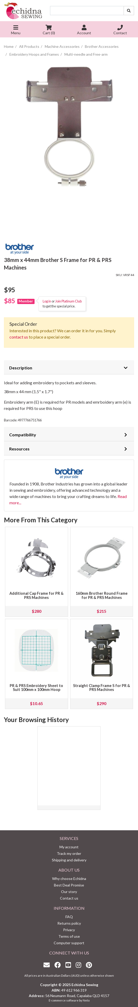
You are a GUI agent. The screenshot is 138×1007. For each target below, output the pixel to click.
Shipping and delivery (69, 860)
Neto (86, 1000)
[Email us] (47, 964)
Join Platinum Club (68, 301)
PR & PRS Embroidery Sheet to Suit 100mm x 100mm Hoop (36, 687)
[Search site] (129, 10)
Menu (15, 30)
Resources (19, 448)
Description (20, 367)
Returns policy (69, 923)
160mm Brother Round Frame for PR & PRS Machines (102, 595)
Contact (120, 30)
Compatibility (22, 434)
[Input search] (87, 10)
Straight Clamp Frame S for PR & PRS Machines (101, 687)
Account (84, 30)
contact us (18, 336)
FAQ (69, 916)
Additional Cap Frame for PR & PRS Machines (36, 595)
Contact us (69, 898)
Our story (69, 891)
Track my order (69, 853)
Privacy (69, 930)
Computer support (69, 943)
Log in (47, 301)
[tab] (69, 367)
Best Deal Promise (69, 885)
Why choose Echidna (69, 878)
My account (69, 847)
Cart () (49, 30)
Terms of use (69, 936)
